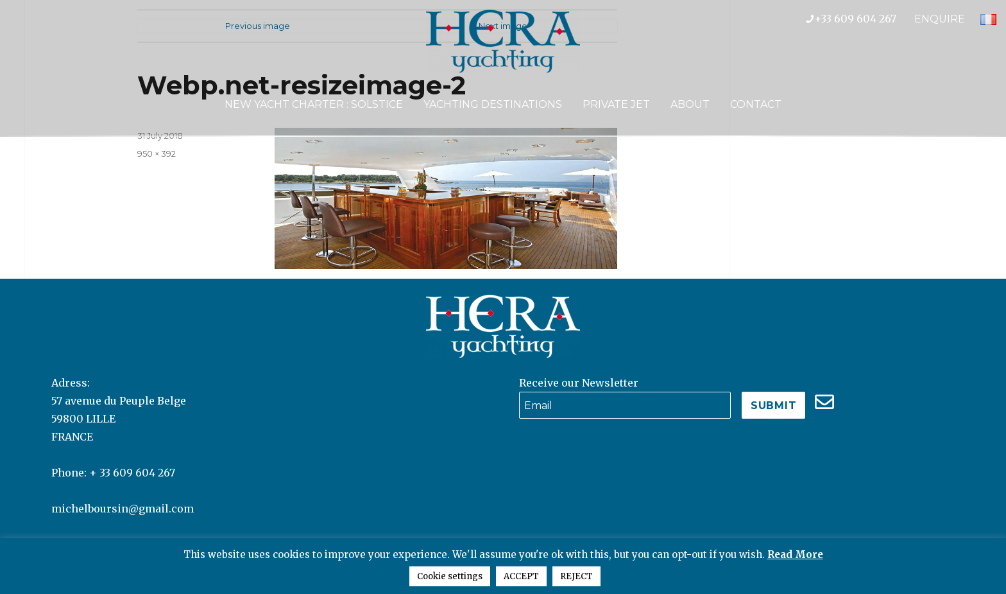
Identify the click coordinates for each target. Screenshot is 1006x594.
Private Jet (616, 104)
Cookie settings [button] (449, 576)
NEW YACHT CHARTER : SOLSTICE (314, 104)
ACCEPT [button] (521, 576)
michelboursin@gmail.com (122, 508)
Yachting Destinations (492, 104)
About (690, 104)
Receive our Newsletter (578, 382)
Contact (755, 104)
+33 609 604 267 (860, 18)
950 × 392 (156, 153)
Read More (795, 554)
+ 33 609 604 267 (132, 472)
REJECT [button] (576, 576)
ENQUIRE (939, 19)
